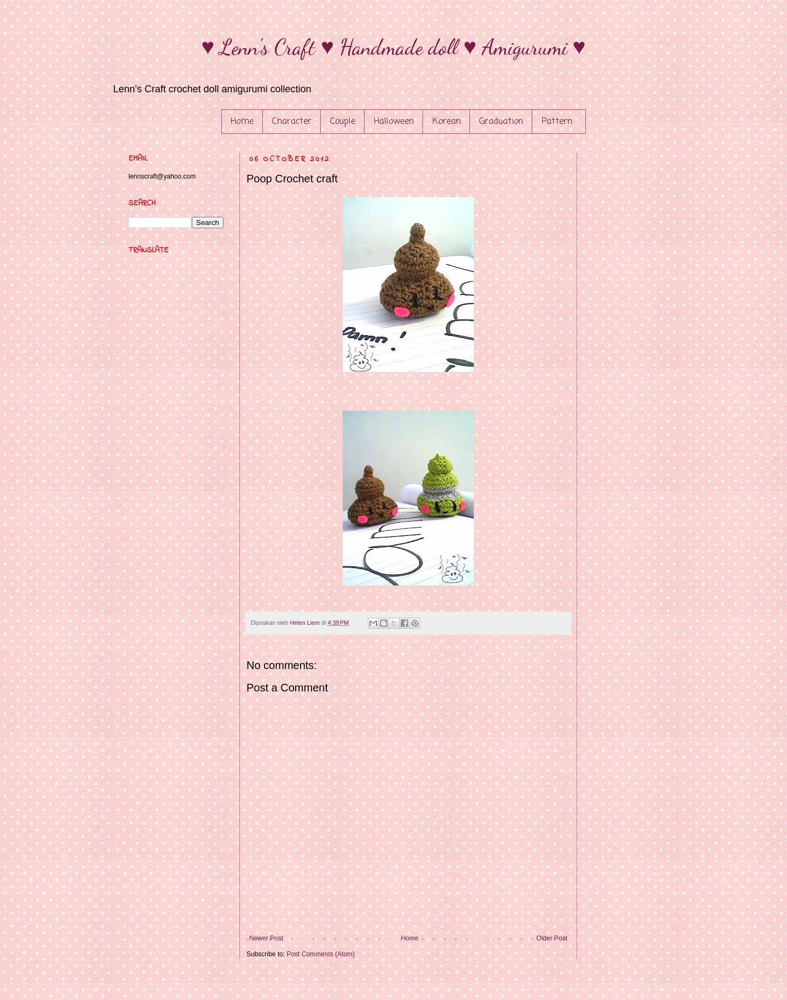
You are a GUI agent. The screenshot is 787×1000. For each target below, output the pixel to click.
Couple (342, 121)
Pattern (557, 121)
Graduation (501, 121)
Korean (446, 121)
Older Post (551, 938)
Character (292, 121)
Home (242, 121)
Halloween (394, 121)
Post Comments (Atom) (320, 954)
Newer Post (266, 938)
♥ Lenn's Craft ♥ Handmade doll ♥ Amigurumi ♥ (394, 47)
